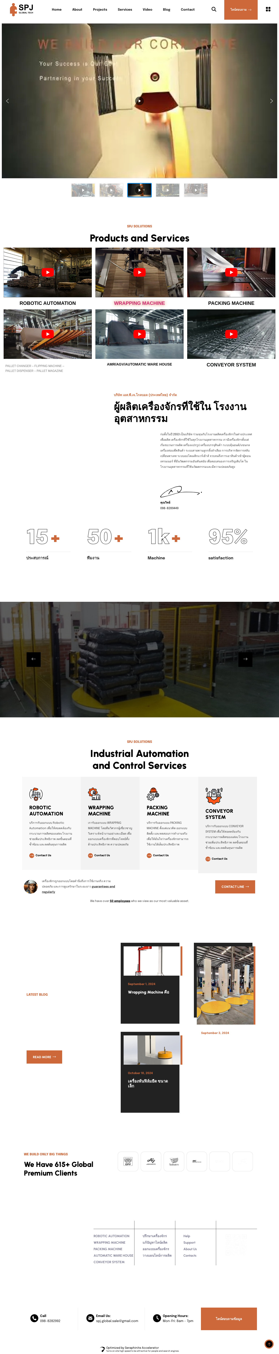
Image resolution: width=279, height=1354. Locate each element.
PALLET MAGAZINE (50, 370)
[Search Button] (214, 10)
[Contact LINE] (235, 886)
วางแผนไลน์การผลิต (157, 1256)
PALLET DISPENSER (19, 370)
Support (189, 1243)
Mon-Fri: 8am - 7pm (178, 1321)
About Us (190, 1249)
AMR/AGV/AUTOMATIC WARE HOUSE (139, 364)
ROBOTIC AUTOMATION (48, 303)
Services (125, 9)
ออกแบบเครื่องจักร (156, 1249)
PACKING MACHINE (231, 303)
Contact (188, 9)
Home (57, 9)
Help (186, 1236)
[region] (139, 110)
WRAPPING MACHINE (139, 303)
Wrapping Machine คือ (148, 992)
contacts (189, 1256)
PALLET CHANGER (18, 366)
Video (147, 9)
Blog (166, 9)
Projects (100, 9)
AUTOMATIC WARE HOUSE (113, 1256)
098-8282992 (50, 1321)
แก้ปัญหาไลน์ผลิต (155, 1243)
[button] (7, 101)
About (77, 9)
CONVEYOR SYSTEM (231, 365)
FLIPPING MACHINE (48, 366)
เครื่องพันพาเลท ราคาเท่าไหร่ (223, 1043)
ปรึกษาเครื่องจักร (155, 1236)
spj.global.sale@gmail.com (117, 1321)
